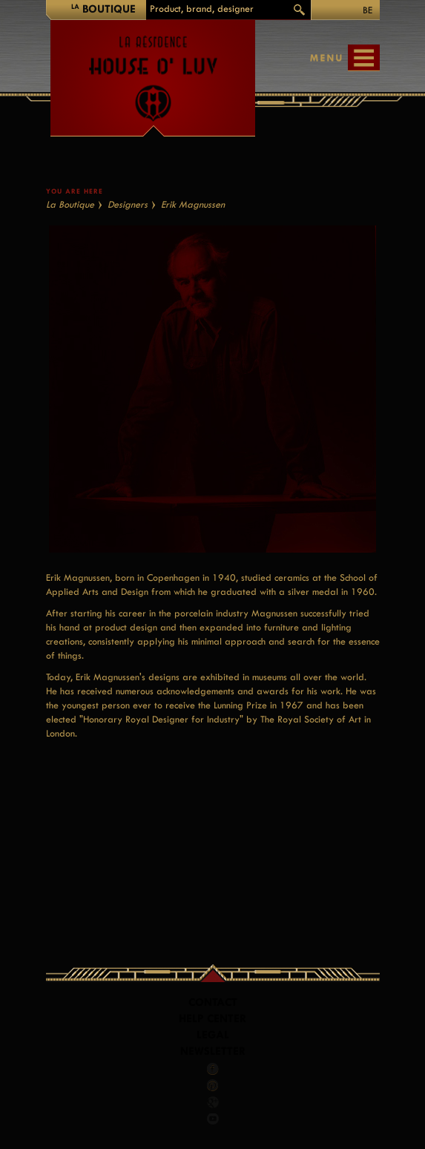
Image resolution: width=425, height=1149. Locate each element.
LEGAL (213, 1035)
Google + (213, 1102)
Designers (128, 204)
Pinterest (213, 1085)
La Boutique (70, 204)
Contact (212, 1002)
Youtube (213, 1119)
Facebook (213, 1069)
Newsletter (213, 1051)
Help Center (212, 1019)
